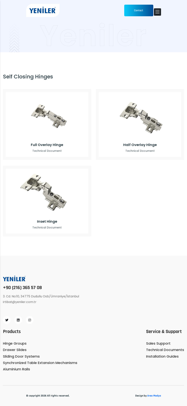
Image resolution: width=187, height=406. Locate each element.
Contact (138, 10)
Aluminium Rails (16, 369)
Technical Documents (165, 349)
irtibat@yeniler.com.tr (19, 302)
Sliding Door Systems (21, 356)
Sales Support (158, 343)
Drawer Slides (15, 349)
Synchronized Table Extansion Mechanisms (40, 362)
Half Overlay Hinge (140, 144)
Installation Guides (162, 356)
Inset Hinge (47, 221)
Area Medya (154, 395)
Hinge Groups (15, 343)
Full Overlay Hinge (47, 144)
